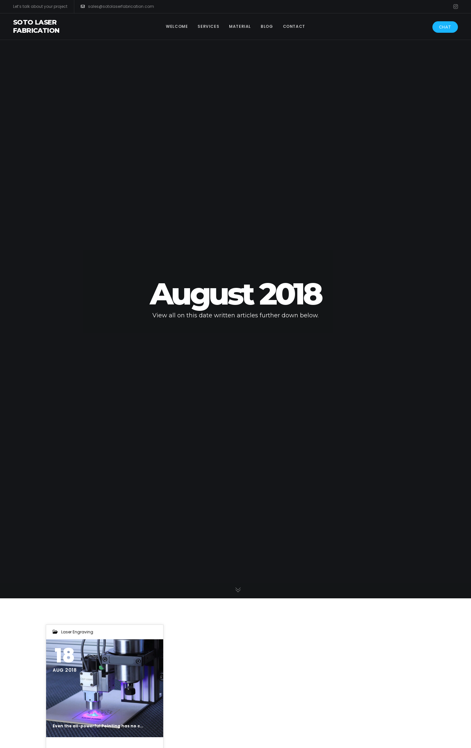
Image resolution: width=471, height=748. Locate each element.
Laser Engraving (77, 632)
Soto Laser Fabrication (36, 26)
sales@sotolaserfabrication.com (117, 6)
